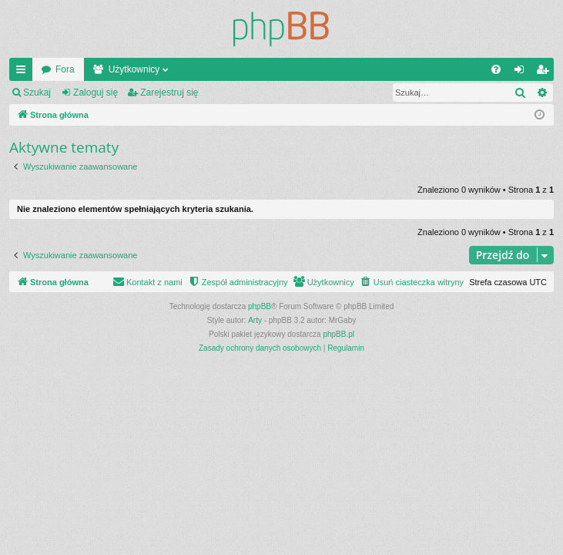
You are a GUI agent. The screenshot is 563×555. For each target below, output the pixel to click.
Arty (255, 320)
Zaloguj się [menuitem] (522, 72)
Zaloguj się (95, 92)
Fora (65, 69)
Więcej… (23, 72)
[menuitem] (496, 69)
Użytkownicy (134, 69)
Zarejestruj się (169, 92)
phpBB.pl (338, 334)
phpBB (259, 306)
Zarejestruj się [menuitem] (545, 72)
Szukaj (37, 92)
